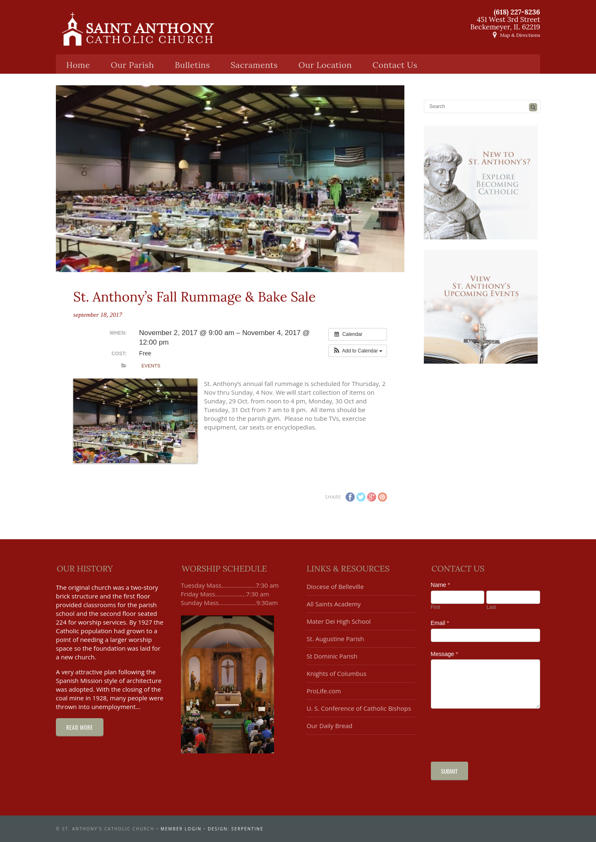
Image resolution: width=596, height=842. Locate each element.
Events (151, 365)
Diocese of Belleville (335, 586)
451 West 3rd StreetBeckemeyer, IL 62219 (505, 23)
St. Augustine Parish (335, 639)
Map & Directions (520, 35)
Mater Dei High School (339, 621)
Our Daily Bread (330, 725)
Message (444, 654)
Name (440, 584)
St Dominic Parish (332, 656)
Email (440, 623)
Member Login (181, 829)
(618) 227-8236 (517, 12)
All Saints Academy (334, 604)
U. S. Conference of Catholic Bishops (359, 708)
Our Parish (132, 65)
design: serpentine (236, 829)
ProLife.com (324, 691)
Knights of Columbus (337, 673)
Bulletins (192, 65)
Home (78, 65)
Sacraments (254, 65)
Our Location (325, 65)
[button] (358, 351)
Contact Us (394, 65)
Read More (79, 727)
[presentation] (494, 733)
